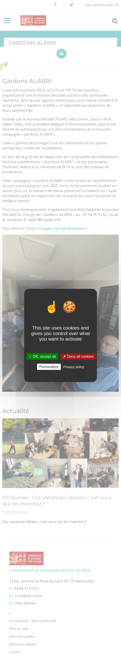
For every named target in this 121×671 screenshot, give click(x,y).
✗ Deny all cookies (78, 356)
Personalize (49, 367)
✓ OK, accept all (42, 356)
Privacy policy (73, 367)
